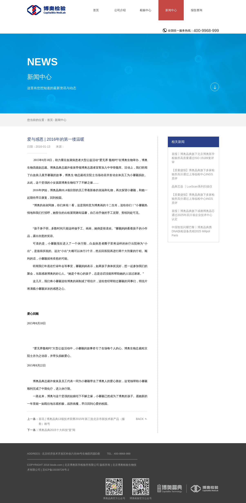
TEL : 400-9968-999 (118, 453)
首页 (50, 120)
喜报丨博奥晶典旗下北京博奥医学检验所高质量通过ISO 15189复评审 (193, 158)
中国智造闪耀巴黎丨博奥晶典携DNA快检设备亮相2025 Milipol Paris (192, 231)
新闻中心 (60, 120)
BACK (141, 419)
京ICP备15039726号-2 (55, 469)
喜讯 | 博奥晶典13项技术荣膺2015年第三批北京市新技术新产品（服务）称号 (76, 420)
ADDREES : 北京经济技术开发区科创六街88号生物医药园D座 (63, 453)
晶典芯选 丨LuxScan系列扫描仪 (192, 186)
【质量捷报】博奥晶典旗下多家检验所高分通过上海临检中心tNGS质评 (193, 174)
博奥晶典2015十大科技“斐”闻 (51, 429)
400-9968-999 (206, 30)
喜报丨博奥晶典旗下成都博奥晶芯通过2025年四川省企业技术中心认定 (193, 215)
